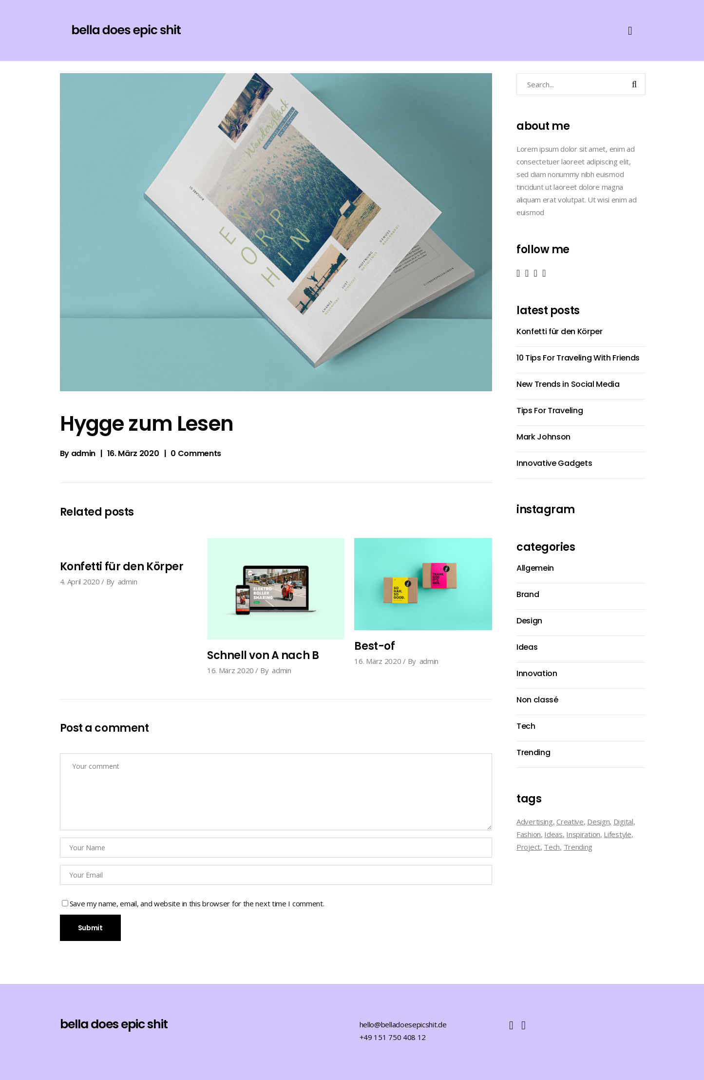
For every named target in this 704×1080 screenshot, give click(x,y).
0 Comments (196, 453)
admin (83, 453)
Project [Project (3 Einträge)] (528, 847)
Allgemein (535, 568)
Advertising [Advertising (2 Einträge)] (534, 821)
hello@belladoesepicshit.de (403, 1024)
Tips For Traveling (549, 410)
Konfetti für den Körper (122, 566)
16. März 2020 (133, 453)
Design (529, 620)
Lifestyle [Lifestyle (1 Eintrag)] (617, 834)
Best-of (374, 646)
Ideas (526, 647)
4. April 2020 (80, 581)
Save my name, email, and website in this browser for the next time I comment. (197, 903)
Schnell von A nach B (263, 655)
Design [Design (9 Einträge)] (598, 821)
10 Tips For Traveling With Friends (578, 357)
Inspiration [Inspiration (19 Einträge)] (583, 834)
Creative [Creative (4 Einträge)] (570, 821)
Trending (533, 752)
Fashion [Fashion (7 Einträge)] (528, 834)
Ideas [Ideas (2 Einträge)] (553, 834)
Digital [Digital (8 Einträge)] (623, 821)
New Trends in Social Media (568, 384)
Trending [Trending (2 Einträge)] (578, 847)
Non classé (537, 699)
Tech (525, 726)
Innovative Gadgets (554, 463)
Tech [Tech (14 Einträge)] (552, 847)
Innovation (536, 673)
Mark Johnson (543, 436)
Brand (527, 594)
